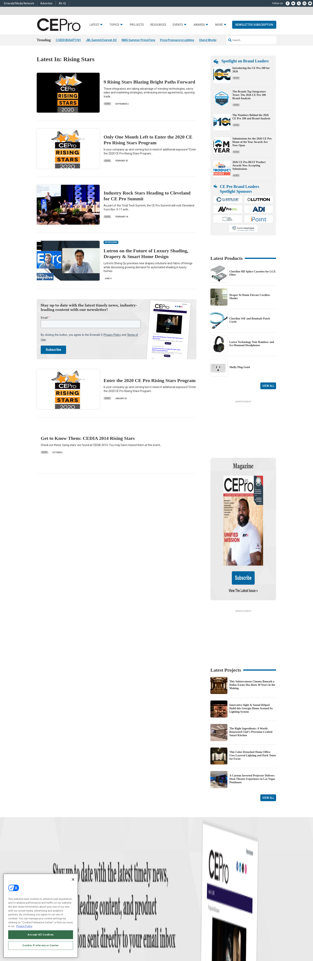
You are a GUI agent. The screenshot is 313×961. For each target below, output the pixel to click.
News (107, 104)
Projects (137, 24)
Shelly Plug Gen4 (239, 367)
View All (268, 385)
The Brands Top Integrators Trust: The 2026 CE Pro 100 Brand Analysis (249, 95)
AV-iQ (62, 3)
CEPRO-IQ (161, 899)
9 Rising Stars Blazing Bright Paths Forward (149, 82)
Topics (114, 24)
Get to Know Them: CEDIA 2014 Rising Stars (88, 438)
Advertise (46, 3)
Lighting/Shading (114, 899)
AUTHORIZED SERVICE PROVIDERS (141, 945)
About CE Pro (163, 884)
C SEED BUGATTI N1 (68, 40)
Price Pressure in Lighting (177, 40)
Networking (111, 879)
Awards (199, 24)
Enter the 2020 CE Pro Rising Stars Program (150, 380)
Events (178, 24)
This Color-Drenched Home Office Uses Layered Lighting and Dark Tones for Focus (252, 713)
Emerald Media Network (19, 3)
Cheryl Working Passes (214, 40)
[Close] (73, 879)
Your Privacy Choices (215, 945)
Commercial (111, 884)
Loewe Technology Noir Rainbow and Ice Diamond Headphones (251, 344)
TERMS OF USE (246, 945)
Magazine (161, 889)
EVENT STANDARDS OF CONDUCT (181, 945)
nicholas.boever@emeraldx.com (224, 907)
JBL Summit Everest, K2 (101, 40)
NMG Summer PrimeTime (138, 40)
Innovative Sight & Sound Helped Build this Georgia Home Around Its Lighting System (251, 666)
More (219, 24)
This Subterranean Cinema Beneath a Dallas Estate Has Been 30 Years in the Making (252, 643)
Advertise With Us (165, 879)
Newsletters (162, 894)
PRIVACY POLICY (265, 945)
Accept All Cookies (41, 934)
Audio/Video (111, 894)
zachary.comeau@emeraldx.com (224, 892)
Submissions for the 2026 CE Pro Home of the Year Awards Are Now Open (252, 142)
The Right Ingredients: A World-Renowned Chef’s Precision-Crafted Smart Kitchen (250, 690)
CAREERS (115, 945)
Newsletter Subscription (254, 24)
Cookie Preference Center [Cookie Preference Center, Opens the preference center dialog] (40, 945)
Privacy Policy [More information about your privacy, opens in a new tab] (24, 926)
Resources (158, 24)
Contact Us (213, 913)
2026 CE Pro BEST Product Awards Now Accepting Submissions (248, 165)
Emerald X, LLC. (247, 939)
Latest (94, 24)
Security (109, 904)
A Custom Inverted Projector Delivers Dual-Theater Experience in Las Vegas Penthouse (252, 737)
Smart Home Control (116, 889)
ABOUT (104, 945)
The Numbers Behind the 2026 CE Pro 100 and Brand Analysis (251, 117)
